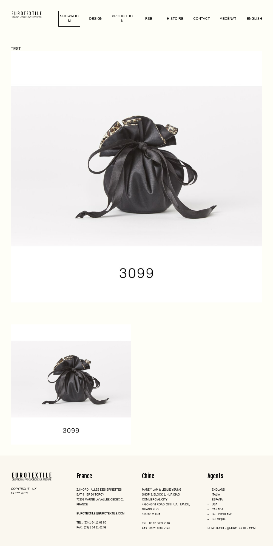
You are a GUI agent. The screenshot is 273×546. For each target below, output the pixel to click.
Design (96, 19)
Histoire (175, 19)
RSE (148, 19)
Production (122, 18)
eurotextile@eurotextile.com (100, 513)
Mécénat (228, 19)
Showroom (69, 18)
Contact (201, 19)
